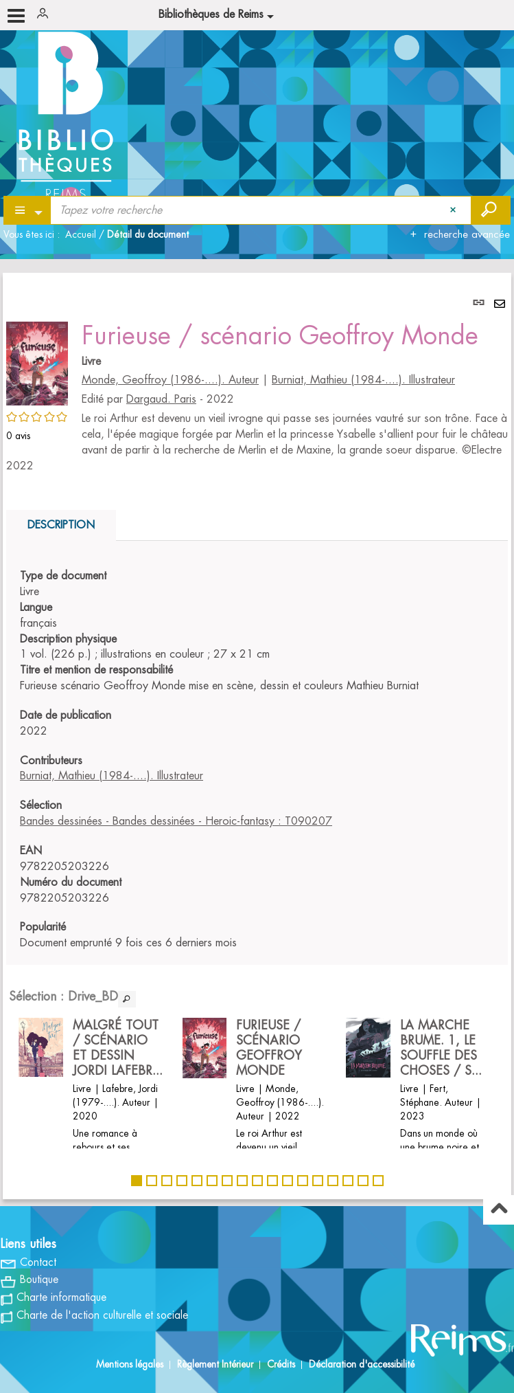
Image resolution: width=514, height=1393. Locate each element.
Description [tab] (61, 525)
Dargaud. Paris (161, 399)
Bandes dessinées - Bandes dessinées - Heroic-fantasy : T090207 (176, 821)
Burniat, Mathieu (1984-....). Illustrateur (363, 380)
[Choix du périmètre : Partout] (27, 210)
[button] (37, 361)
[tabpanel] (257, 736)
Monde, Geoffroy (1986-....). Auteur (170, 380)
